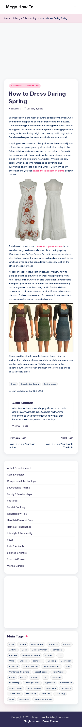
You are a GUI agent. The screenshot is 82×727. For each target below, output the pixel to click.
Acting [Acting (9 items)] (22, 644)
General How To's (17, 513)
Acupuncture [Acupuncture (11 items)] (37, 644)
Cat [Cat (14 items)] (60, 655)
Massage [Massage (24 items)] (56, 677)
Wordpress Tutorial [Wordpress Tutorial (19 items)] (43, 699)
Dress (13, 384)
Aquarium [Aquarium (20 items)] (53, 644)
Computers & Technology (21, 481)
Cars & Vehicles (15, 474)
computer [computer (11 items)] (37, 661)
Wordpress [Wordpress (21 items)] (24, 699)
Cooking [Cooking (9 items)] (52, 661)
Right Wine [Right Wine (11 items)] (50, 683)
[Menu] (76, 7)
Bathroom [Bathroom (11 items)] (57, 650)
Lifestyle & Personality (25, 85)
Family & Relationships (19, 494)
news (10, 539)
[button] (20, 425)
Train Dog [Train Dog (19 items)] (60, 694)
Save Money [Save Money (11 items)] (66, 683)
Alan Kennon (22, 403)
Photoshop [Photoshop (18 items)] (14, 683)
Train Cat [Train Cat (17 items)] (45, 694)
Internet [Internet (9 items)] (34, 677)
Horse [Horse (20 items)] (23, 677)
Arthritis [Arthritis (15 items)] (66, 644)
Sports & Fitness (16, 559)
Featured (12, 500)
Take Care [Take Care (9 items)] (66, 688)
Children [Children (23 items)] (24, 661)
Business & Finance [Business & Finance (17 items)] (31, 655)
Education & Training (18, 487)
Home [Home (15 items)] (12, 677)
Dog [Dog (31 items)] (68, 666)
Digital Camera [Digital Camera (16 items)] (30, 666)
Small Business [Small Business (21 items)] (34, 688)
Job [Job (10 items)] (45, 677)
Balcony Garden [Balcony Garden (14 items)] (39, 650)
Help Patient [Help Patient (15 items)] (58, 672)
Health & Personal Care (20, 520)
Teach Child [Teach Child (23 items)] (14, 694)
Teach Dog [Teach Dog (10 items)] (31, 694)
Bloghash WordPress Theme (41, 721)
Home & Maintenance (19, 526)
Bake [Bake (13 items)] (24, 650)
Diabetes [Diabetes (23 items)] (13, 666)
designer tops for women (49, 246)
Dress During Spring (30, 384)
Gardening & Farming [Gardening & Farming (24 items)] (19, 672)
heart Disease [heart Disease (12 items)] (41, 672)
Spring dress (50, 384)
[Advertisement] (41, 47)
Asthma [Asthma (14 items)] (12, 650)
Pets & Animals (15, 546)
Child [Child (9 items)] (11, 661)
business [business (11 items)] (13, 655)
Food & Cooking (16, 507)
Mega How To (19, 7)
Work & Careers (15, 565)
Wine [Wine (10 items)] (11, 699)
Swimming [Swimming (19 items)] (51, 688)
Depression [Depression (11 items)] (66, 661)
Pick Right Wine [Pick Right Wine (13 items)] (32, 683)
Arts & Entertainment (19, 468)
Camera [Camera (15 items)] (49, 655)
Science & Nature (17, 552)
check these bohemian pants (48, 170)
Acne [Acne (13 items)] (11, 644)
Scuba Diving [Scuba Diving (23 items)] (15, 688)
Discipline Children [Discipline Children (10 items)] (51, 666)
